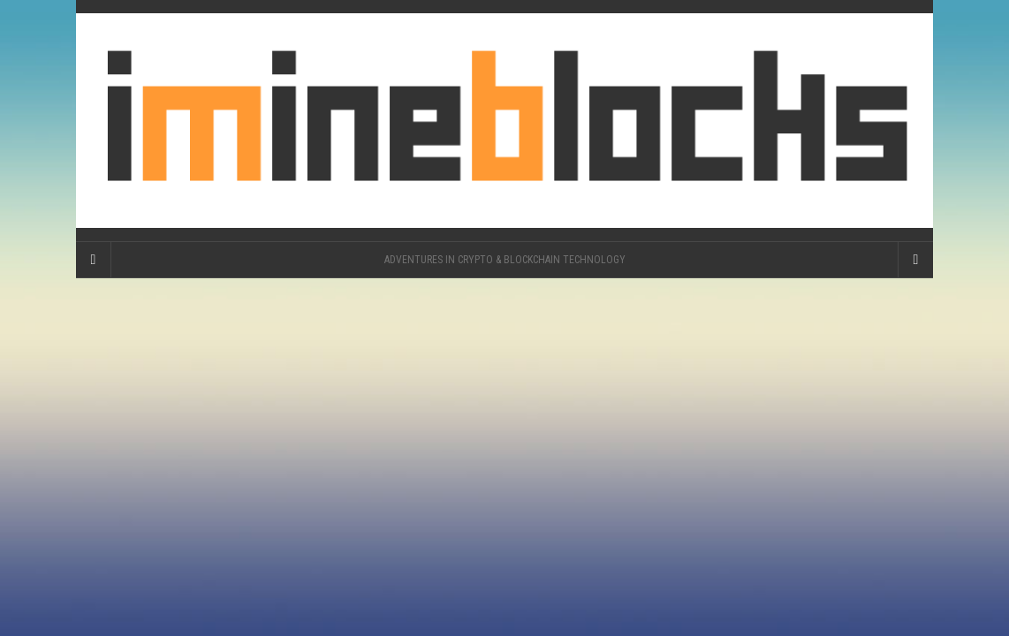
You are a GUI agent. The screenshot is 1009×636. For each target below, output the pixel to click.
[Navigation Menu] (915, 259)
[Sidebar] (93, 259)
